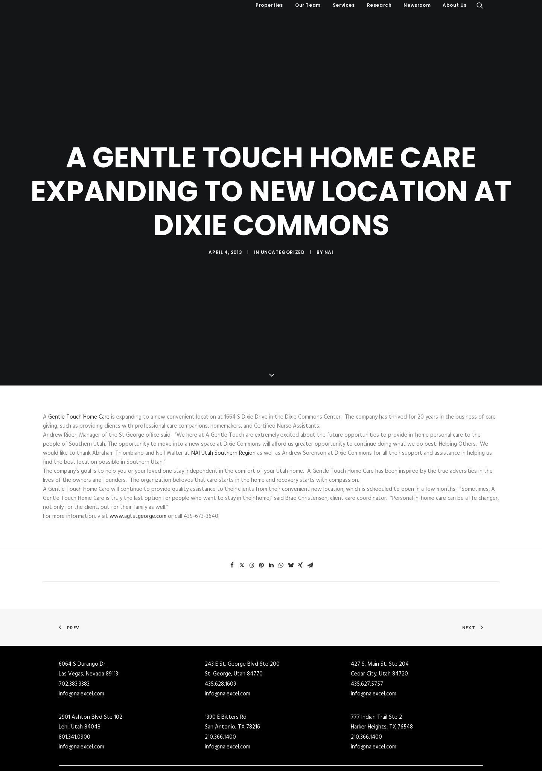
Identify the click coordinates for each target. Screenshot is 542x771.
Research (379, 5)
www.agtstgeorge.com (138, 463)
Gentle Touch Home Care (79, 364)
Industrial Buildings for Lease (309, 740)
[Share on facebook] (231, 512)
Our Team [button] (308, 5)
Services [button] (344, 5)
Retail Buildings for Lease (305, 750)
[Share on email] (310, 512)
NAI (328, 225)
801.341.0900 (74, 683)
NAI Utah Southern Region (223, 400)
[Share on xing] (300, 512)
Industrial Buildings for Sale (200, 740)
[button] (480, 5)
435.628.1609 (220, 630)
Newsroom (417, 5)
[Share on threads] (251, 512)
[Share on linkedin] (271, 512)
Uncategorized (283, 225)
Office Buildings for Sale (196, 760)
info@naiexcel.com (81, 640)
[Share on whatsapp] (280, 512)
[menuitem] (269, 5)
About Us (455, 5)
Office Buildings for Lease (305, 760)
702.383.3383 (74, 630)
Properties (269, 5)
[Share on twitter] (241, 512)
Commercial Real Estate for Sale (205, 731)
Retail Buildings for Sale (195, 750)
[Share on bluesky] (290, 512)
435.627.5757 (367, 630)
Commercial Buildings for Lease (312, 731)
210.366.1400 (220, 683)
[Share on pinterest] (261, 512)
